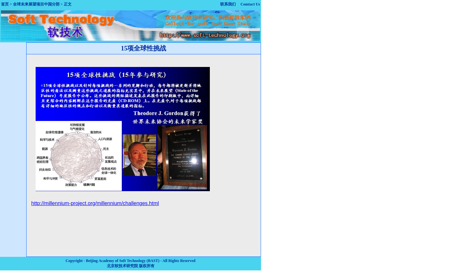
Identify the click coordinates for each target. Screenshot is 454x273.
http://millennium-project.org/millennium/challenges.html (95, 203)
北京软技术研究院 (122, 266)
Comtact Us (250, 4)
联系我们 (228, 4)
